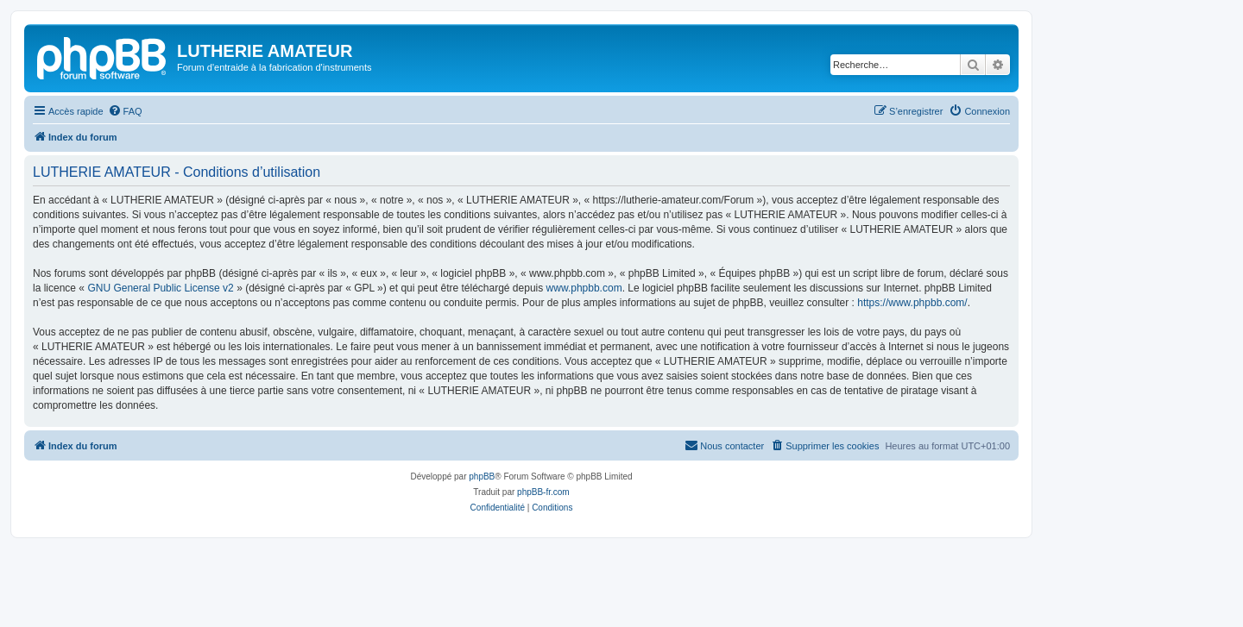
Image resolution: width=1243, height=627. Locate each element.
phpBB (482, 476)
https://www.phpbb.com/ (912, 303)
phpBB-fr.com (543, 492)
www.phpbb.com (584, 288)
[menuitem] (125, 111)
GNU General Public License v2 (160, 288)
